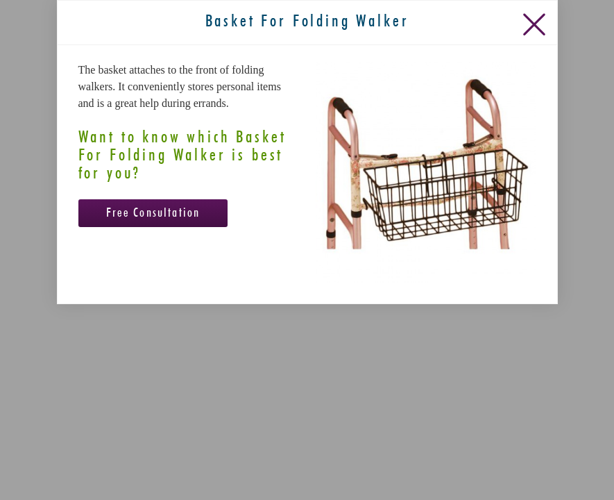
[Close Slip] (537, 119)
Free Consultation (153, 311)
